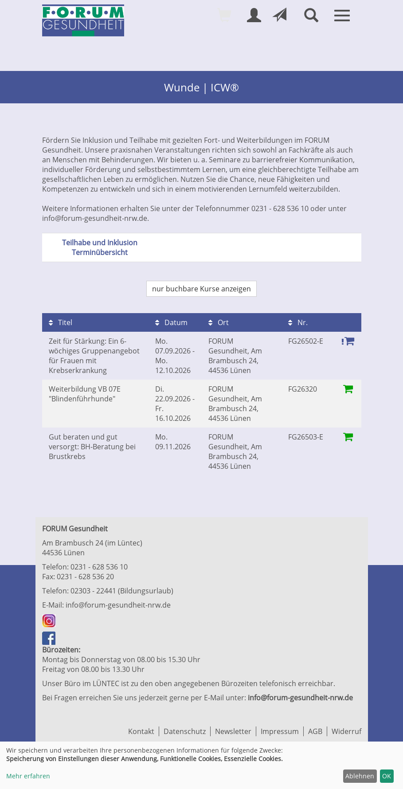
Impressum (280, 731)
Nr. (298, 322)
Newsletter (233, 731)
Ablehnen (359, 776)
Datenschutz (185, 731)
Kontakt (141, 731)
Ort (218, 322)
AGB (315, 731)
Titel (60, 322)
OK (386, 776)
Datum (171, 322)
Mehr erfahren (28, 776)
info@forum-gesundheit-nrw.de (118, 605)
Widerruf (346, 731)
